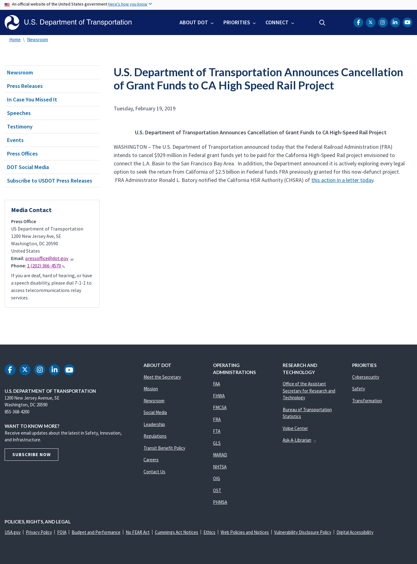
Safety (358, 389)
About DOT (193, 22)
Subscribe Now (31, 454)
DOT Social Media (28, 167)
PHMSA (220, 502)
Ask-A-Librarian (300, 440)
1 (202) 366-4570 (46, 265)
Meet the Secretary (162, 377)
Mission (151, 389)
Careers (151, 460)
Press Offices (22, 153)
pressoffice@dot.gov (49, 258)
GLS (217, 443)
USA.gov (13, 532)
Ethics (209, 532)
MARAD (220, 455)
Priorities (236, 22)
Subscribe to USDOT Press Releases (49, 180)
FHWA (219, 396)
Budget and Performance (96, 532)
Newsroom (37, 39)
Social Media (155, 412)
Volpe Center (295, 428)
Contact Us (154, 472)
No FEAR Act (138, 532)
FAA (216, 384)
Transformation (367, 401)
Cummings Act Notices (176, 532)
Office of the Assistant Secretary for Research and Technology (309, 390)
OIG (216, 478)
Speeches (19, 112)
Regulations (155, 436)
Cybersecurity (365, 377)
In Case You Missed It (32, 99)
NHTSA (219, 467)
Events (15, 140)
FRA (217, 419)
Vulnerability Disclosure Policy (302, 532)
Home (15, 39)
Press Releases (25, 85)
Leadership (154, 424)
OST (217, 490)
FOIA (61, 532)
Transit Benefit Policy (164, 448)
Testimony (20, 126)
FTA (216, 431)
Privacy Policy (39, 532)
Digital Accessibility (354, 532)
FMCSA (219, 407)
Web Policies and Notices (245, 532)
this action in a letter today (342, 179)
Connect (277, 22)
